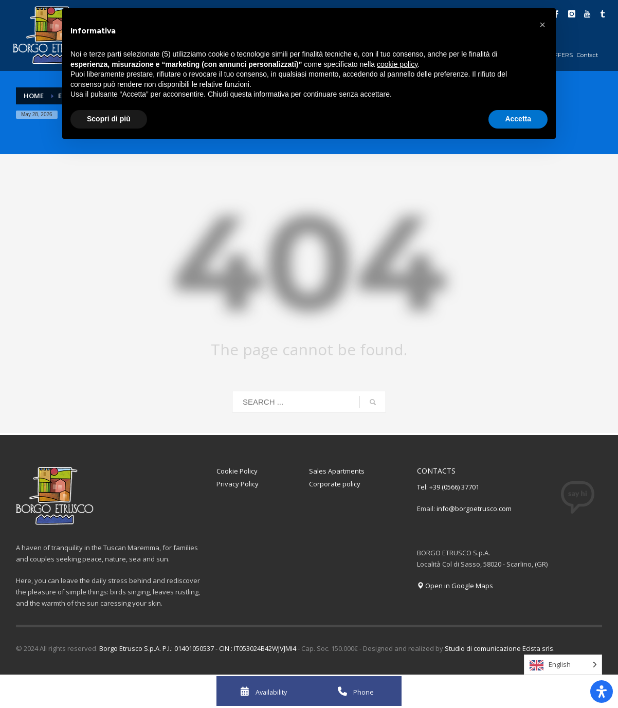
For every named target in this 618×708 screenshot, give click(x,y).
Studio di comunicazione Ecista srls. (500, 648)
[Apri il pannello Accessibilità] (601, 691)
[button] (542, 24)
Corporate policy (334, 483)
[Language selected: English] (563, 665)
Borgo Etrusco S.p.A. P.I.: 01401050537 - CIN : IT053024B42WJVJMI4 (197, 648)
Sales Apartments (337, 471)
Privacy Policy (237, 483)
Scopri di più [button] (109, 119)
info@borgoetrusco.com (474, 508)
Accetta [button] (518, 119)
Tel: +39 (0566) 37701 (448, 487)
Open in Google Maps (455, 585)
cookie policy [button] (397, 64)
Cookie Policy (237, 471)
